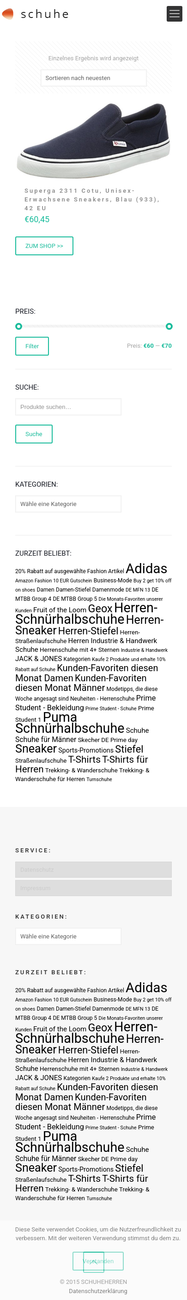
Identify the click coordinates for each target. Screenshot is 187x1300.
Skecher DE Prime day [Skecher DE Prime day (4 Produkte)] (108, 739)
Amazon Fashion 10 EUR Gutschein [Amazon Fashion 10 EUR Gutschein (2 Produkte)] (53, 581)
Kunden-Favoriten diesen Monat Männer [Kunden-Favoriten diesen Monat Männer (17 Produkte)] (80, 683)
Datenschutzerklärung (98, 1291)
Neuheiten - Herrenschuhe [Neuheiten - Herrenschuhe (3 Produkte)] (102, 699)
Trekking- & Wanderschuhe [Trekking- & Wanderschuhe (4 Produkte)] (81, 770)
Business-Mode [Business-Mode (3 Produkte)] (113, 580)
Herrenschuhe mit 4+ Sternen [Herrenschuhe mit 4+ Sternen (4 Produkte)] (79, 649)
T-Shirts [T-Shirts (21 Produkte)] (84, 759)
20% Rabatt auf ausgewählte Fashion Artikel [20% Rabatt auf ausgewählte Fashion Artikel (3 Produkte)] (69, 571)
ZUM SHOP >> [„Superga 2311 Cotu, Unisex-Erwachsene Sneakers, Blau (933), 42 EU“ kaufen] (44, 245)
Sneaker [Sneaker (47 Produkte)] (36, 748)
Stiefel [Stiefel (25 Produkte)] (129, 749)
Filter (32, 346)
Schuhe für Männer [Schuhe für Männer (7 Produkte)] (45, 739)
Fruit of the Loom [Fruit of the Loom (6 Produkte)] (59, 610)
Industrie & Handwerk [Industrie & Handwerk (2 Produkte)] (144, 650)
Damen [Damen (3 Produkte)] (45, 590)
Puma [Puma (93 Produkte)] (60, 717)
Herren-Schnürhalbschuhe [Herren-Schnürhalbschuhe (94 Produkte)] (86, 613)
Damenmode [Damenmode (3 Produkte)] (108, 590)
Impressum (35, 888)
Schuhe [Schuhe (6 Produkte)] (137, 730)
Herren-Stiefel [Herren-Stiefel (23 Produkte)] (88, 631)
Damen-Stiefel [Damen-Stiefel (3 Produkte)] (73, 590)
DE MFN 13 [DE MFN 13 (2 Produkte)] (138, 590)
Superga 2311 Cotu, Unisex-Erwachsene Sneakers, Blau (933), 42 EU (92, 199)
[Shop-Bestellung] (94, 77)
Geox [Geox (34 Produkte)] (100, 608)
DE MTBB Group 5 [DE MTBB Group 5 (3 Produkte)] (75, 599)
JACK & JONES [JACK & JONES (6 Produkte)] (38, 659)
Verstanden (98, 1261)
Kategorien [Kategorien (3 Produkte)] (76, 659)
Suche (33, 434)
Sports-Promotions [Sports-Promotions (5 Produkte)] (86, 750)
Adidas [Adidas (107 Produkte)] (146, 568)
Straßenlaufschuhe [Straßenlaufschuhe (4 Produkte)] (40, 760)
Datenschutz (37, 869)
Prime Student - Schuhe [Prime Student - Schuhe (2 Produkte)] (111, 709)
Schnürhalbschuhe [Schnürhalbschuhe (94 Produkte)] (69, 728)
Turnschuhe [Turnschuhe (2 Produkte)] (99, 779)
